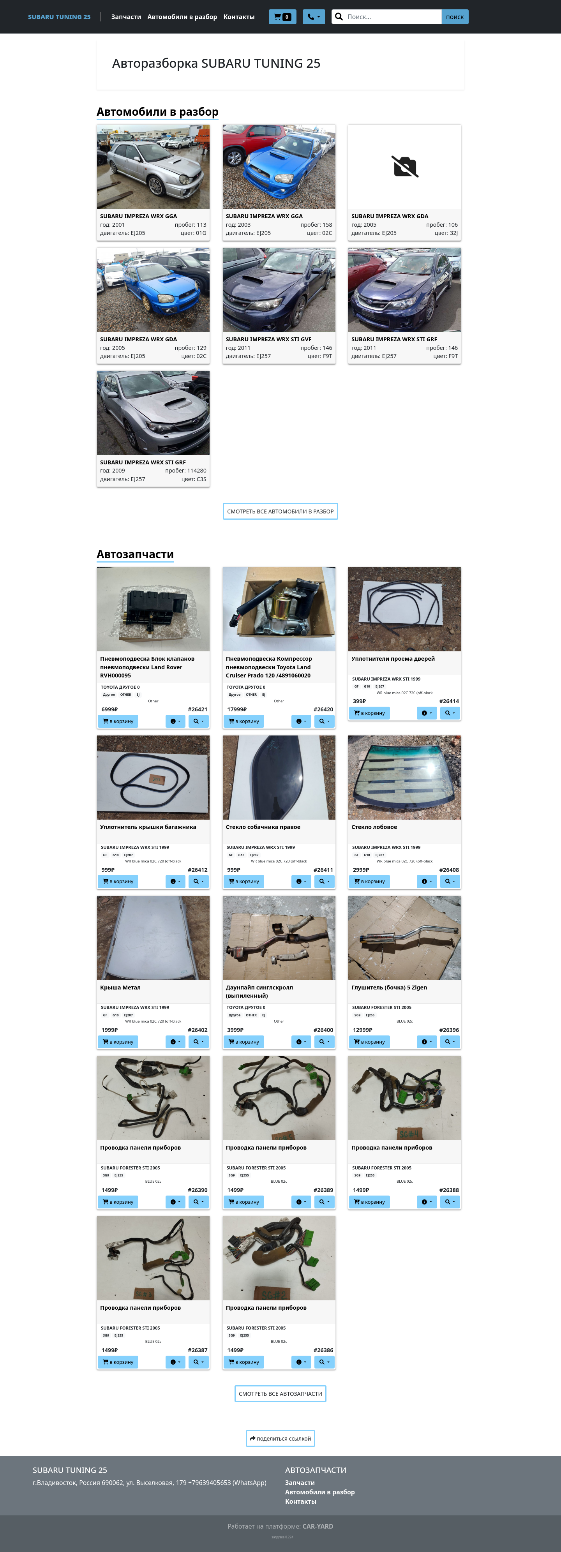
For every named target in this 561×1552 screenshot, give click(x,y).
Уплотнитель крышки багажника (148, 827)
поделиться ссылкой (280, 1438)
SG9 (357, 1015)
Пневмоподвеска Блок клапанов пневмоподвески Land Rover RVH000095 (147, 667)
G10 (367, 686)
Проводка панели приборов (140, 1147)
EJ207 (380, 686)
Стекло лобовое (374, 827)
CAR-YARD (317, 1526)
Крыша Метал (120, 987)
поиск (455, 16)
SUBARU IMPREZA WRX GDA (389, 216)
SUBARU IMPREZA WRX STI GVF (269, 339)
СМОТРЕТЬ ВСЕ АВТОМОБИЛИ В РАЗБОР (280, 511)
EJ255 (370, 1015)
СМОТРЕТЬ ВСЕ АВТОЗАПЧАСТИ (280, 1393)
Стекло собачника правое (263, 827)
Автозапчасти (135, 554)
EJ (137, 694)
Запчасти (126, 16)
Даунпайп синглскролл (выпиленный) (259, 992)
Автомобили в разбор (182, 16)
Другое (109, 694)
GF (357, 686)
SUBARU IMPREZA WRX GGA (138, 216)
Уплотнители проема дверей (393, 658)
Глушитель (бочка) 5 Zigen (389, 987)
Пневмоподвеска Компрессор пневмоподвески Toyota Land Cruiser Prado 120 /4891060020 (269, 667)
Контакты (239, 16)
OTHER (125, 694)
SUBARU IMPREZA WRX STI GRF (394, 339)
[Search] (387, 16)
